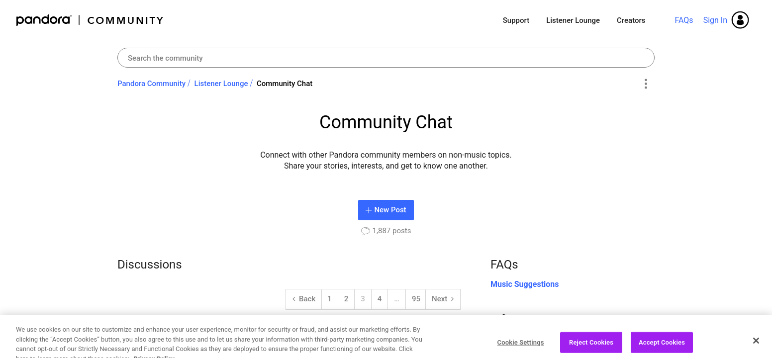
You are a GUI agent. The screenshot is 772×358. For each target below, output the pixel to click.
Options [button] (645, 84)
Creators (631, 20)
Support (516, 20)
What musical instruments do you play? (228, 333)
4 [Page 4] (380, 298)
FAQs (684, 20)
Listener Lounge (573, 20)
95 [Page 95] (416, 298)
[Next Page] (442, 299)
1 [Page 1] (329, 298)
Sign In (715, 20)
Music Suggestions (524, 284)
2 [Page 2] (346, 298)
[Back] (304, 299)
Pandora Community (90, 20)
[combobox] (386, 58)
